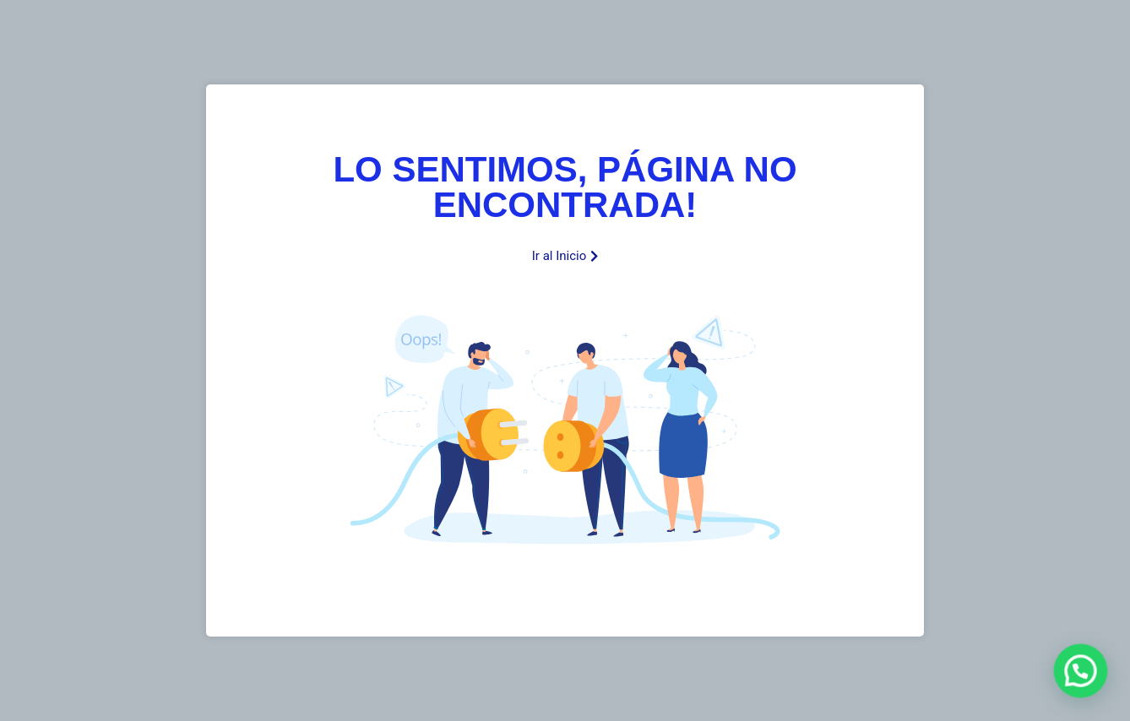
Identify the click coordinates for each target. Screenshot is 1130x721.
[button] (1081, 673)
